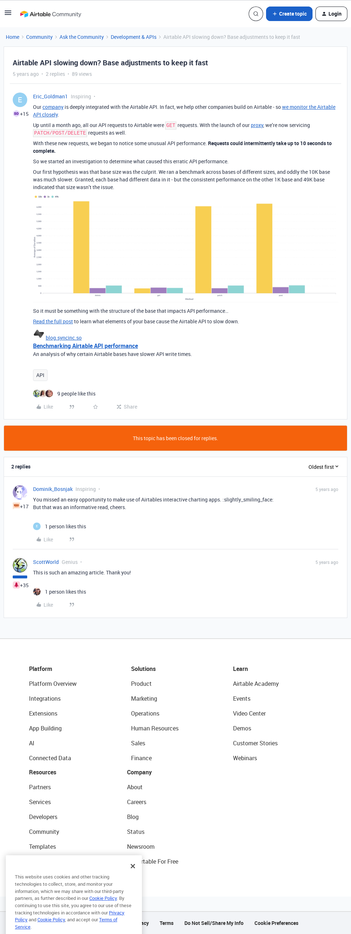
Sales (138, 743)
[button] (8, 15)
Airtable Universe (51, 861)
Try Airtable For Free (152, 861)
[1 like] (59, 526)
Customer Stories (255, 743)
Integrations (45, 698)
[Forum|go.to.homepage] (50, 14)
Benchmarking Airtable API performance (85, 346)
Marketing (144, 698)
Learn (240, 669)
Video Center (249, 713)
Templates (42, 847)
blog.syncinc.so (64, 337)
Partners (40, 787)
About (135, 787)
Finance (141, 758)
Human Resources (155, 728)
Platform (40, 669)
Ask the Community (82, 36)
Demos (242, 728)
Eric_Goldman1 (50, 96)
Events (241, 698)
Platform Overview (53, 684)
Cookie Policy (103, 910)
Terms (167, 922)
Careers (136, 802)
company (53, 106)
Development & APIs (133, 36)
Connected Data (50, 758)
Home (12, 36)
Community (39, 36)
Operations (145, 713)
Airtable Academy (256, 684)
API (40, 375)
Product (141, 684)
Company (139, 772)
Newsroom (141, 847)
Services (40, 802)
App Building (45, 728)
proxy (257, 125)
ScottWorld (46, 561)
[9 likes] (64, 393)
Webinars (245, 758)
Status (135, 832)
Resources (42, 772)
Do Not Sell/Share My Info (214, 922)
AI (31, 743)
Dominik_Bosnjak (53, 489)
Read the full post (53, 321)
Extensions (43, 713)
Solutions (143, 669)
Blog (133, 817)
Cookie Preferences (276, 922)
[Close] (133, 878)
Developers (43, 817)
